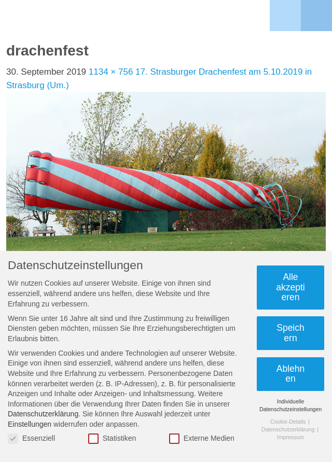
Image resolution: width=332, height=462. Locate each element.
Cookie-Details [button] (288, 421)
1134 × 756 (111, 72)
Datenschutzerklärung (43, 414)
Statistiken (112, 438)
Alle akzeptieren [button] (290, 287)
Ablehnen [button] (290, 373)
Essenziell (31, 438)
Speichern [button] (290, 333)
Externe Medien (201, 438)
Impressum (290, 437)
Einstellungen (29, 424)
